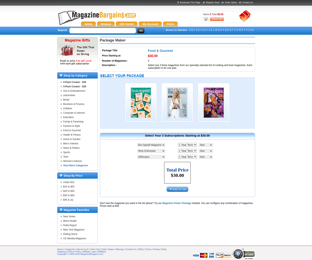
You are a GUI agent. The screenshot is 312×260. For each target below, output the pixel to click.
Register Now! (213, 2)
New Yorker (69, 216)
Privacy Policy (160, 249)
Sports (66, 152)
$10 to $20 (69, 186)
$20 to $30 (69, 191)
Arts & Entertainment (74, 91)
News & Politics (71, 148)
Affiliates (102, 251)
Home (60, 249)
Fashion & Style (71, 126)
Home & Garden (72, 139)
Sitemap (120, 249)
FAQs (141, 249)
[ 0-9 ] (251, 30)
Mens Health (70, 221)
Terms (148, 249)
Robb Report (70, 225)
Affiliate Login (89, 251)
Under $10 (68, 182)
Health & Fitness (72, 134)
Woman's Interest (72, 161)
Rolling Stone (70, 234)
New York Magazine (73, 229)
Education (68, 117)
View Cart (94, 249)
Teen (65, 156)
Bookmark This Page (190, 2)
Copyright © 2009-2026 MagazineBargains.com (80, 254)
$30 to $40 (69, 195)
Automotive (69, 95)
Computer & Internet (74, 112)
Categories (70, 249)
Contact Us (247, 2)
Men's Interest (70, 143)
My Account (83, 249)
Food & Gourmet (72, 130)
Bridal (66, 99)
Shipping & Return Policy (69, 251)
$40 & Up (68, 199)
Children (67, 108)
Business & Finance (73, 104)
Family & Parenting (73, 121)
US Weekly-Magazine (74, 238)
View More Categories (75, 165)
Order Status (231, 2)
